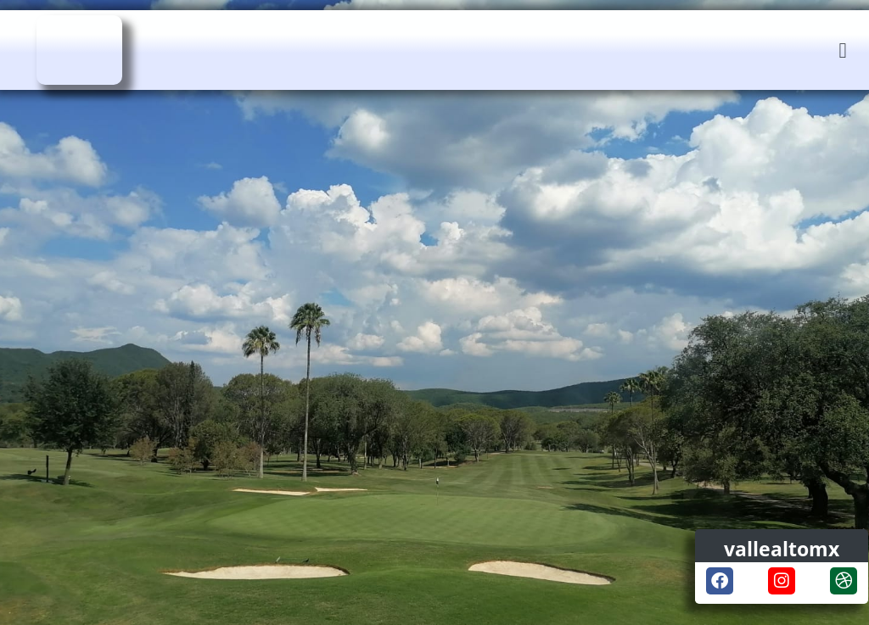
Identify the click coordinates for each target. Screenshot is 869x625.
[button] (842, 51)
